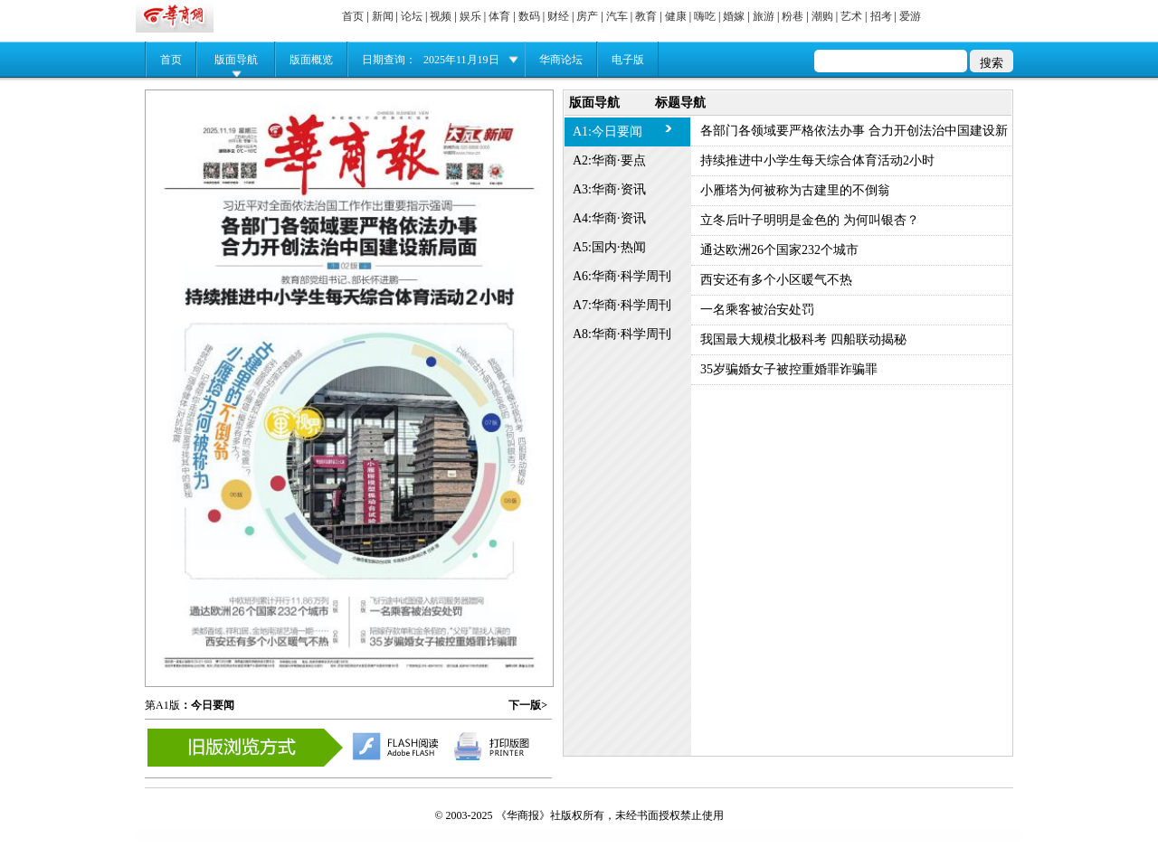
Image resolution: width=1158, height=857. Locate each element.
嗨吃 (705, 16)
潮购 (822, 16)
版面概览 (311, 59)
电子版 (628, 59)
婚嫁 (734, 16)
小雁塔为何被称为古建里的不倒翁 (795, 190)
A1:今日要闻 (607, 131)
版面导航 (236, 59)
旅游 (763, 16)
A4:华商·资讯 (609, 218)
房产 (587, 16)
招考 (881, 16)
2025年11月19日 (461, 59)
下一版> (527, 705)
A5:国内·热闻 (609, 247)
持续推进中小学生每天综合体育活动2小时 (817, 160)
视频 (440, 16)
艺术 (851, 16)
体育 (499, 16)
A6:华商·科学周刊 (622, 276)
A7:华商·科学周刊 (622, 305)
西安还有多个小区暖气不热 (776, 280)
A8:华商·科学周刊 (622, 334)
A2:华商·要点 (609, 160)
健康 (676, 16)
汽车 (617, 16)
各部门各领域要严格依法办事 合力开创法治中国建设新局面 (854, 135)
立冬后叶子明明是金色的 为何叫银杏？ (809, 220)
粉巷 (792, 16)
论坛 (411, 16)
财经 (558, 16)
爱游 (910, 16)
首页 (353, 16)
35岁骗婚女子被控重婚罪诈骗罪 (789, 369)
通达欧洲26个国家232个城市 (779, 250)
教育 (646, 16)
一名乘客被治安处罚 (757, 309)
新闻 (383, 16)
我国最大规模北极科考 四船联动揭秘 (803, 339)
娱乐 (470, 16)
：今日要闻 (207, 705)
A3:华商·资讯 (609, 189)
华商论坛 (561, 59)
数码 (529, 16)
